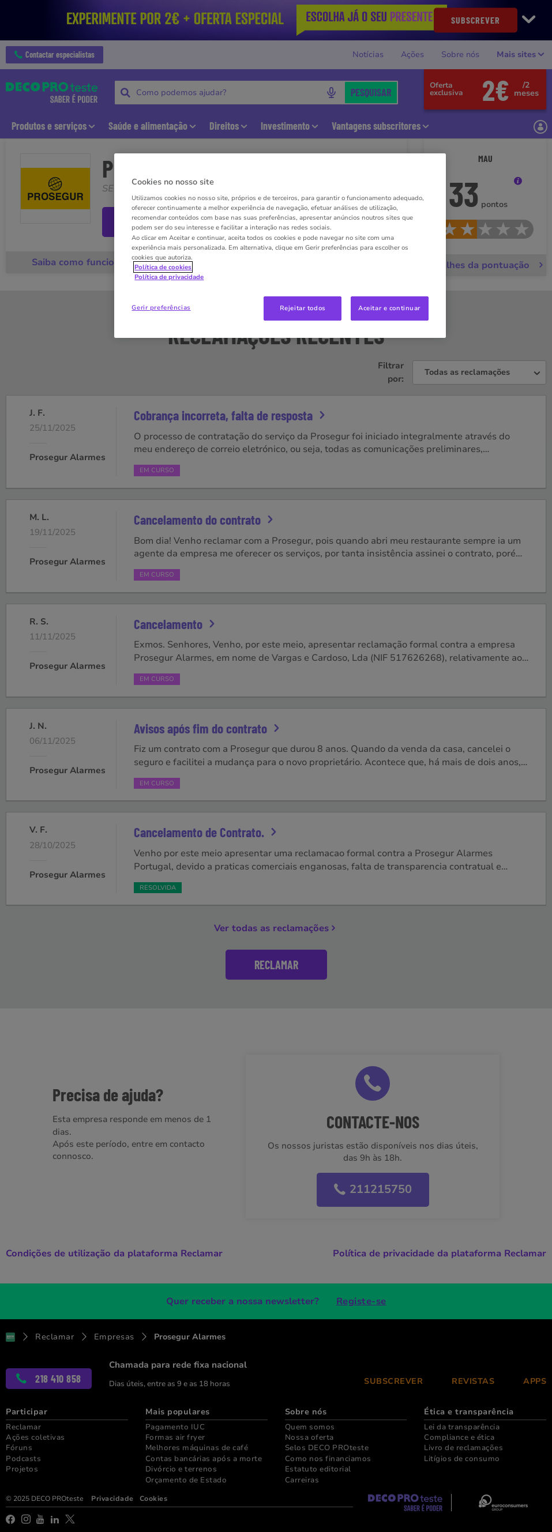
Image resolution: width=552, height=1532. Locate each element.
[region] (279, 245)
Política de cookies (162, 267)
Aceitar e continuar (389, 308)
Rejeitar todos (303, 308)
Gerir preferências (161, 307)
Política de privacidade (169, 276)
